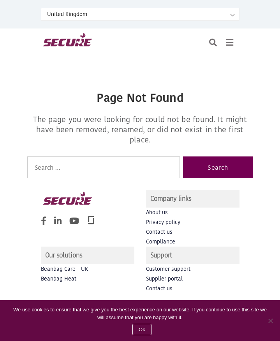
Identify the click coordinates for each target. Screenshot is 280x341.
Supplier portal (164, 279)
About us (157, 212)
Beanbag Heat (58, 279)
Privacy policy (163, 222)
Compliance (160, 242)
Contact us (159, 232)
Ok (142, 329)
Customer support (168, 269)
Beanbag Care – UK (64, 269)
